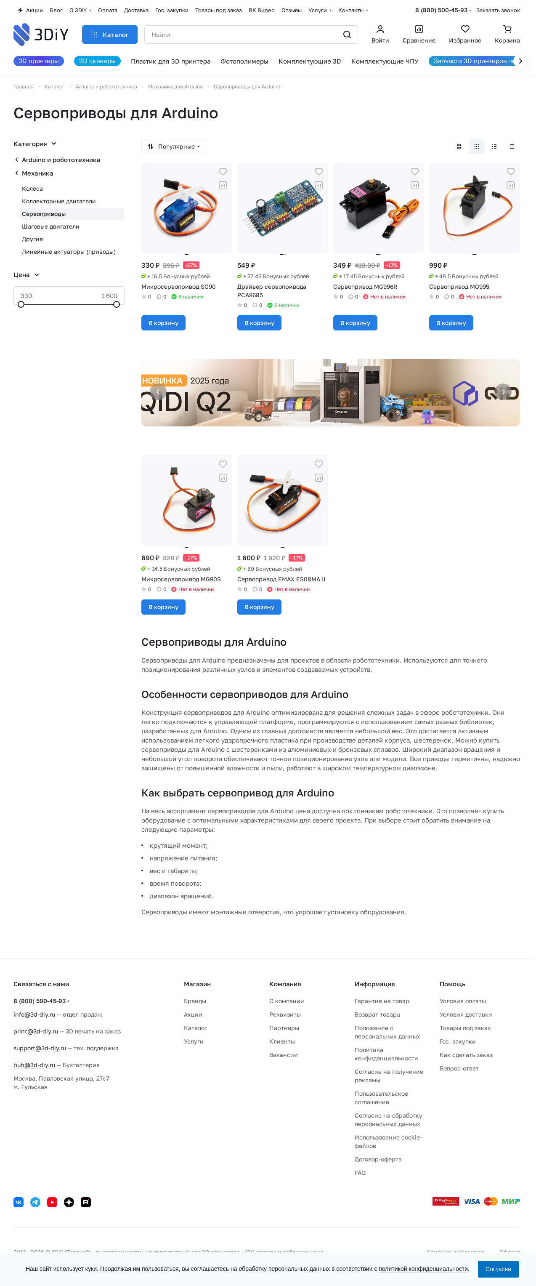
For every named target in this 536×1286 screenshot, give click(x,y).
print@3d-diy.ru (35, 1031)
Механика (37, 173)
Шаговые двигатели (51, 226)
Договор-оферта (378, 1159)
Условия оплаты (463, 1000)
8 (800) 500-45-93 (441, 9)
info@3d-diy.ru (34, 1014)
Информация (375, 984)
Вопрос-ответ (459, 1068)
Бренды (195, 1000)
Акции (193, 1014)
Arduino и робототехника (61, 159)
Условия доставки (466, 1014)
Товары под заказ (465, 1027)
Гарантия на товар (382, 1000)
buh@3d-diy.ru (34, 1064)
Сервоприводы (44, 213)
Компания (285, 984)
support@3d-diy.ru (39, 1048)
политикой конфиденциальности (423, 1268)
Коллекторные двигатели (59, 201)
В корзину (163, 322)
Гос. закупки (458, 1041)
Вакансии (283, 1054)
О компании (286, 1000)
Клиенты (282, 1041)
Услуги (194, 1041)
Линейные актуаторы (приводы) (69, 251)
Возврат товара (377, 1014)
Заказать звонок (498, 10)
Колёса (32, 188)
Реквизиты (285, 1014)
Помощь (452, 984)
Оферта (509, 1252)
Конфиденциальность (456, 1252)
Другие (32, 238)
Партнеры (284, 1027)
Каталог (195, 1027)
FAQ (360, 1172)
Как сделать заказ (466, 1054)
